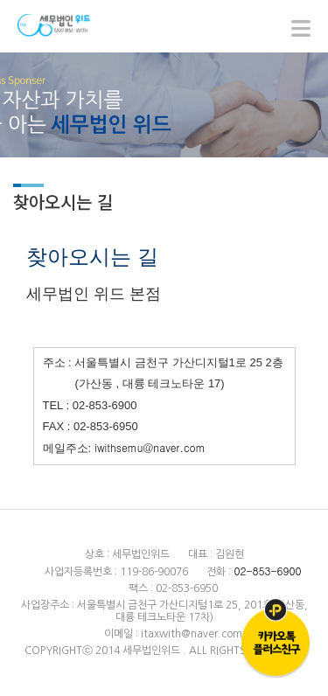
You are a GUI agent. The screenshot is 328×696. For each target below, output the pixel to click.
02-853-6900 (267, 570)
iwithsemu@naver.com (148, 447)
